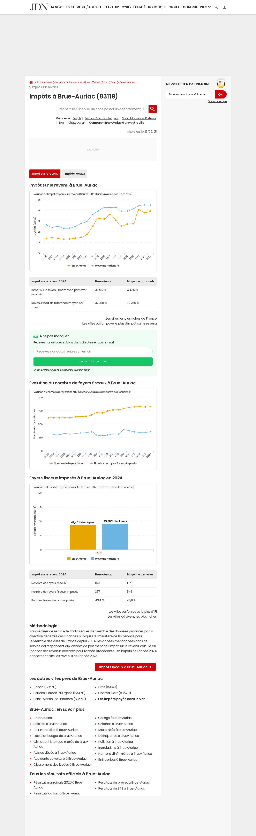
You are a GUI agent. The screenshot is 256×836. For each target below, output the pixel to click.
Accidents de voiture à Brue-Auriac (60, 758)
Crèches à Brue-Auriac (115, 723)
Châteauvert (76, 122)
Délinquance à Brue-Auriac (118, 735)
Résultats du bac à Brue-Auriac (57, 793)
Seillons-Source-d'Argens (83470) (59, 693)
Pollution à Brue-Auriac (115, 741)
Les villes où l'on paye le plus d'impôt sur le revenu (119, 323)
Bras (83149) (107, 687)
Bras (61, 122)
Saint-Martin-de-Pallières (139, 118)
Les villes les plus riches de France (131, 318)
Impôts (60, 82)
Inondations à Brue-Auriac (118, 747)
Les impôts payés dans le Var (121, 698)
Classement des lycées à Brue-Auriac (62, 764)
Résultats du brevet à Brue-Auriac (124, 782)
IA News (57, 7)
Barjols (77, 118)
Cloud (173, 7)
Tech (70, 7)
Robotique (157, 7)
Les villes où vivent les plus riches (132, 616)
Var (113, 82)
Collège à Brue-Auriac (115, 717)
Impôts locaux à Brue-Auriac (125, 667)
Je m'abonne (89, 361)
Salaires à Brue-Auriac (50, 723)
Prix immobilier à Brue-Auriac (55, 729)
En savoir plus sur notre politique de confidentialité (61, 370)
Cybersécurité (133, 7)
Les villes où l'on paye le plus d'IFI (132, 611)
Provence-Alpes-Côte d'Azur (88, 82)
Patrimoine (44, 82)
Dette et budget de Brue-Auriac (57, 735)
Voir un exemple (217, 101)
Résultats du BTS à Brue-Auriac (121, 788)
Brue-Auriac (128, 82)
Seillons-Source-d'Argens (101, 118)
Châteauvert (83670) (114, 693)
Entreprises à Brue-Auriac (117, 759)
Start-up (111, 7)
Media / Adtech (88, 7)
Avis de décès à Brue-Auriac (54, 752)
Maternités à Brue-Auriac (117, 729)
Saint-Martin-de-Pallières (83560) (59, 698)
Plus (205, 7)
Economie (189, 7)
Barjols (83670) (45, 687)
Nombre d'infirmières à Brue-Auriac (125, 753)
